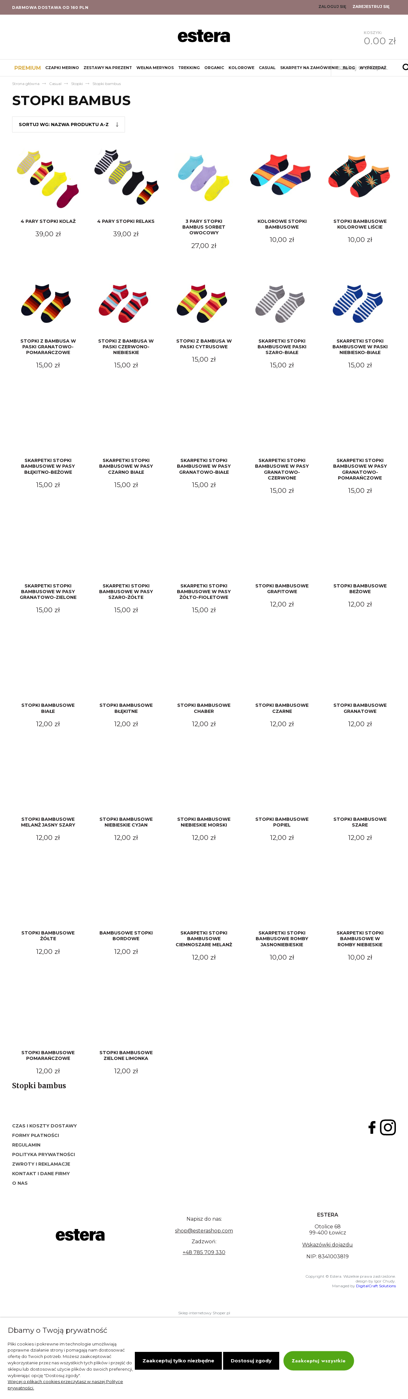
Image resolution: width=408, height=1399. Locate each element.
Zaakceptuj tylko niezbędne (178, 1361)
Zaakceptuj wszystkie (319, 1360)
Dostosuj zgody (251, 1361)
